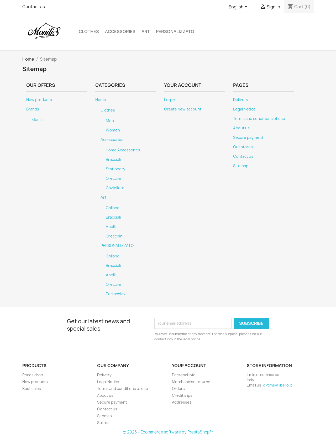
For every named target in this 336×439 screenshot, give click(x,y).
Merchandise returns (191, 381)
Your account (189, 365)
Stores (103, 422)
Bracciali (113, 159)
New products (39, 99)
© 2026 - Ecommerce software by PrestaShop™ (168, 432)
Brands (32, 109)
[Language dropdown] (239, 7)
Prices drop (32, 374)
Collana (112, 207)
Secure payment (248, 137)
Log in (169, 99)
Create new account (182, 109)
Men (110, 120)
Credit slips (182, 395)
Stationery (115, 169)
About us (241, 128)
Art (145, 31)
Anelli (111, 226)
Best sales (31, 388)
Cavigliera (115, 188)
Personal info (184, 374)
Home (100, 99)
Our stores (243, 147)
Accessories (120, 31)
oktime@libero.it (277, 385)
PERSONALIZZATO (175, 31)
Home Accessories (123, 150)
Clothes (89, 31)
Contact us (33, 6)
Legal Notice (244, 109)
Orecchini (115, 178)
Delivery (240, 99)
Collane (112, 256)
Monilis (38, 119)
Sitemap (240, 165)
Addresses (182, 402)
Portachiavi (116, 294)
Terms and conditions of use (259, 118)
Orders (178, 388)
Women (113, 130)
